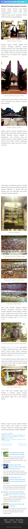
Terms (14, 522)
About (5, 520)
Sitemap (21, 522)
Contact (11, 520)
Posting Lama (22, 444)
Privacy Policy (19, 520)
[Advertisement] (14, 412)
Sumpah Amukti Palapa (19, 13)
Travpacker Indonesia (15, 2)
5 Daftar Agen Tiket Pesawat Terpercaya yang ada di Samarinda (17, 466)
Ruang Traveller (9, 438)
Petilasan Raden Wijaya (18, 355)
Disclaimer (8, 522)
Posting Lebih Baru (6, 444)
